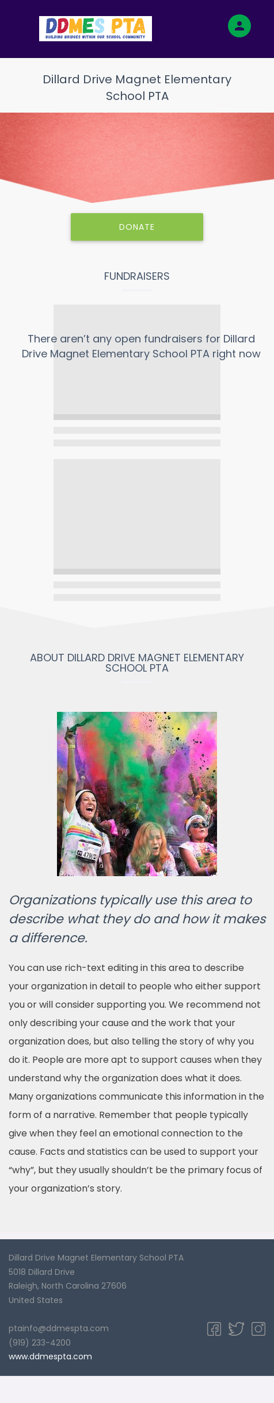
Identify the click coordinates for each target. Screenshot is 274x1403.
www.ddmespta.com (50, 1356)
